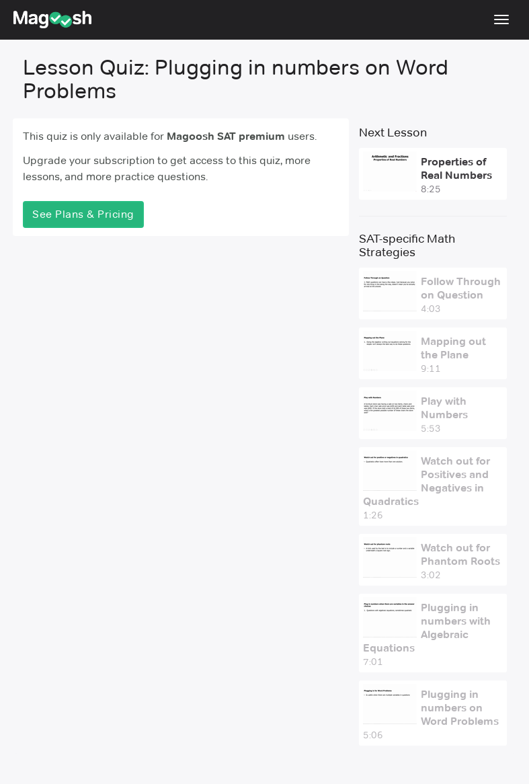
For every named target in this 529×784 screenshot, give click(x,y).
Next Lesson (393, 132)
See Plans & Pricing (83, 214)
